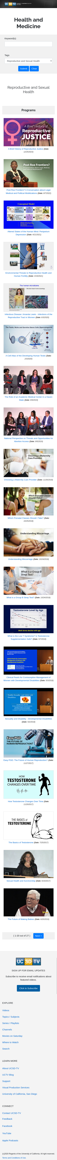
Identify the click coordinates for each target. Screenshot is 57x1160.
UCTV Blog (8, 1074)
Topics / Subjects (10, 1016)
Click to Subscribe (28, 988)
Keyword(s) (10, 38)
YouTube (6, 1133)
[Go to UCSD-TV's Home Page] (18, 4)
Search (6, 1048)
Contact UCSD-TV (11, 1113)
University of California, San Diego (19, 1094)
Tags (7, 55)
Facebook (7, 1126)
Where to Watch (10, 1042)
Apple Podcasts (10, 1140)
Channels (7, 1029)
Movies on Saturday (12, 1036)
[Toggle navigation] (48, 4)
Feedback (7, 1119)
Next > (38, 935)
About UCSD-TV (10, 1068)
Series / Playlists (10, 1023)
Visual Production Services (15, 1087)
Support (6, 1081)
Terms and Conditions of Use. (14, 1158)
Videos (5, 1010)
